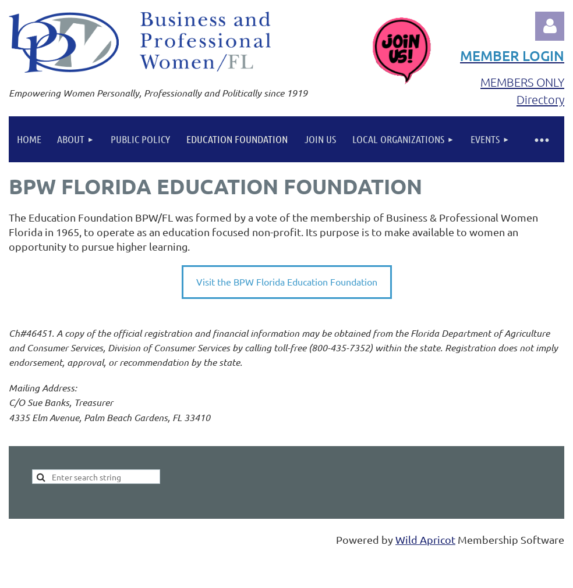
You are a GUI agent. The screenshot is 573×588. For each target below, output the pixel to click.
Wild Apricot (425, 539)
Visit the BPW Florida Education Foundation (286, 281)
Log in (549, 26)
